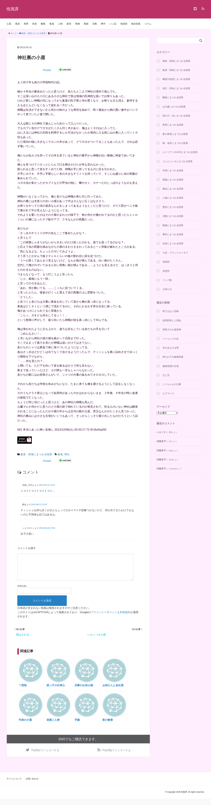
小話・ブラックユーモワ (175, 252)
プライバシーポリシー (104, 617)
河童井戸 (161, 441)
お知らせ (167, 289)
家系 (69, 23)
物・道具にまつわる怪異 (175, 143)
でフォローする (45, 756)
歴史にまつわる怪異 (173, 207)
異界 (26, 23)
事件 (103, 23)
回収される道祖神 (172, 329)
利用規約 (125, 617)
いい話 (112, 23)
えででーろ (168, 393)
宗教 (94, 23)
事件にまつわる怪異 (173, 234)
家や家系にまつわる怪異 (175, 134)
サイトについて (14, 785)
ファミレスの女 (171, 338)
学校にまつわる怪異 (173, 170)
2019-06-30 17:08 (47, 528)
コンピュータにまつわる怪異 (178, 161)
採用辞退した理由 (172, 320)
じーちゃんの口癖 (172, 384)
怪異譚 (12, 9)
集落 (51, 23)
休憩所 (166, 271)
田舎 (34, 23)
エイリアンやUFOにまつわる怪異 (180, 152)
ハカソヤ (161, 432)
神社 (67, 454)
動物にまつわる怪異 (173, 225)
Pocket (47, 70)
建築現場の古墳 (171, 366)
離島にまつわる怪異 (173, 97)
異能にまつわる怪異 (173, 179)
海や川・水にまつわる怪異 (176, 115)
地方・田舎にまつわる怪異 (176, 88)
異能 (86, 23)
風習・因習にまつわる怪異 (176, 61)
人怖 (60, 23)
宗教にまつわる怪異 (173, 216)
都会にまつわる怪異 (173, 188)
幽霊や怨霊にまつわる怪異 (176, 79)
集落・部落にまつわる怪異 (36, 454)
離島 (43, 23)
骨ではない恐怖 (171, 311)
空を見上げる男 (171, 347)
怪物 (77, 23)
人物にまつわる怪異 (173, 197)
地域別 (123, 23)
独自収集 (135, 23)
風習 (17, 23)
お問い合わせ (32, 785)
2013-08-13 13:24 (39, 504)
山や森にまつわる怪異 (174, 106)
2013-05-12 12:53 (47, 485)
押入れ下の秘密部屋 (173, 357)
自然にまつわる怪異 (173, 243)
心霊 (9, 23)
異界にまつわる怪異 (173, 124)
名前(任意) (22, 591)
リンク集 (167, 280)
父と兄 (166, 375)
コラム (147, 23)
